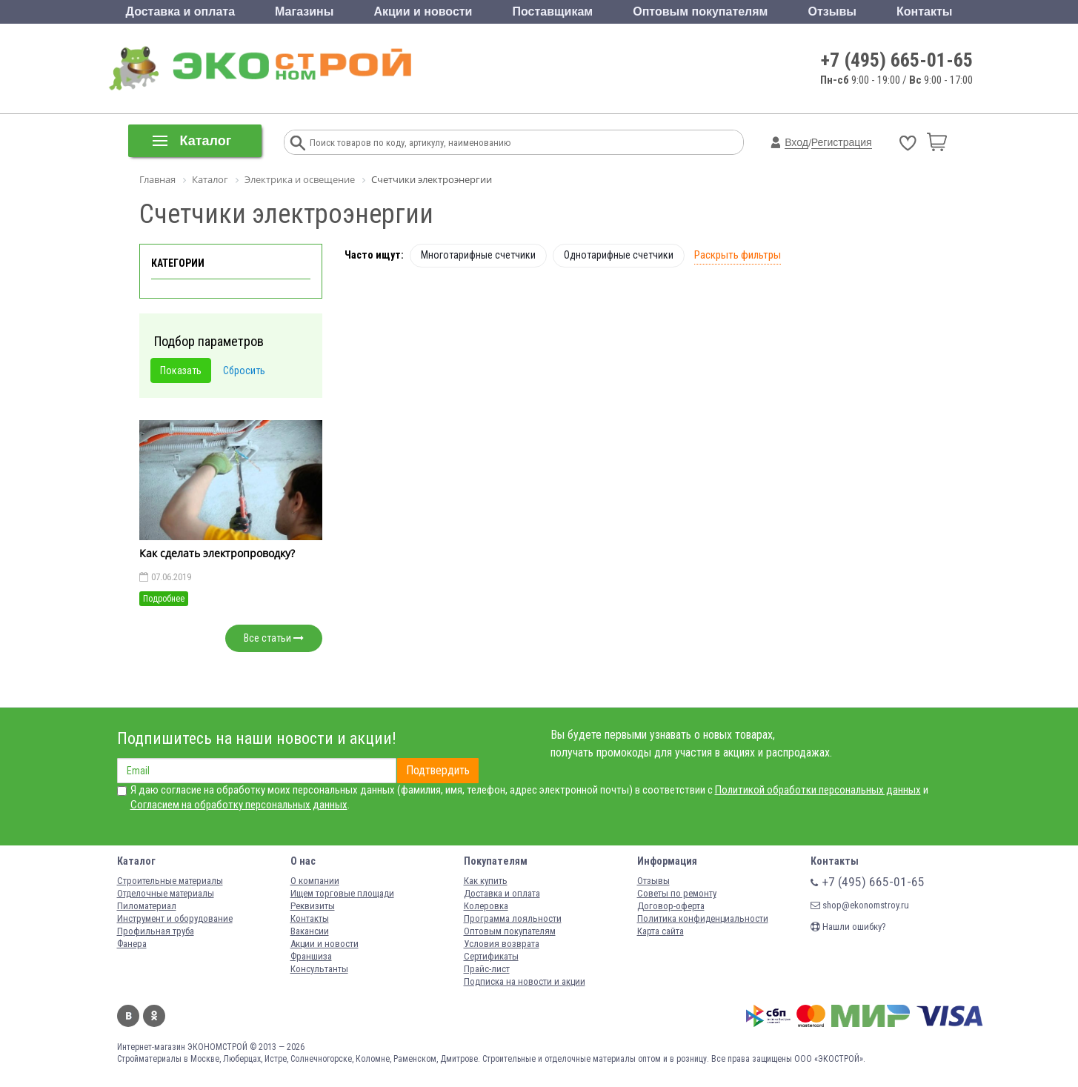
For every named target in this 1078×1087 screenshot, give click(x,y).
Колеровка (486, 905)
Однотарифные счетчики (618, 255)
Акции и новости (422, 11)
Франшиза (311, 956)
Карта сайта (660, 931)
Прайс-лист (487, 968)
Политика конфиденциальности (702, 918)
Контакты (924, 11)
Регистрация (841, 142)
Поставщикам (553, 11)
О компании (314, 880)
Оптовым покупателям (700, 11)
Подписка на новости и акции (524, 981)
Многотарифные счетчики (478, 255)
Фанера (132, 943)
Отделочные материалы (165, 893)
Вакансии (309, 931)
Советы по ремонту (676, 893)
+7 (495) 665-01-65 (897, 60)
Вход (796, 142)
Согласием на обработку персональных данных (238, 804)
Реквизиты (312, 905)
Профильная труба (155, 931)
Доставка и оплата (181, 11)
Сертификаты (491, 956)
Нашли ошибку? (848, 926)
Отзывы (832, 11)
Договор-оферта (671, 905)
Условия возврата (501, 943)
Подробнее (163, 599)
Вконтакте (128, 1016)
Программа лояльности (513, 918)
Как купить (486, 880)
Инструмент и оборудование (175, 918)
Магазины (304, 11)
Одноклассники (154, 1016)
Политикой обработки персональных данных (818, 790)
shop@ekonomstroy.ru (860, 905)
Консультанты (319, 968)
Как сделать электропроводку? (217, 553)
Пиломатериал (146, 905)
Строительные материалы (170, 880)
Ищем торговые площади (342, 893)
